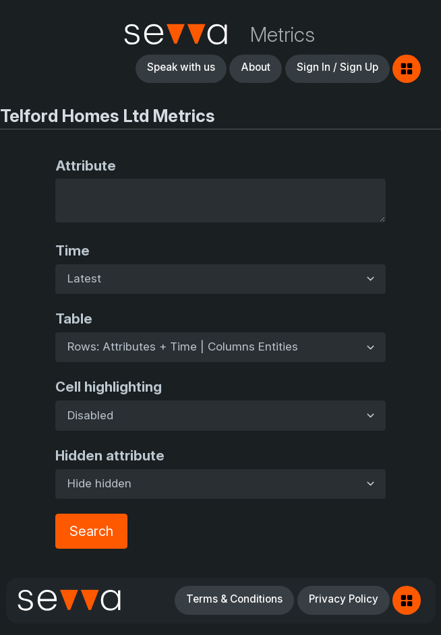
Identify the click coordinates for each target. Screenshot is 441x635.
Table (73, 318)
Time (72, 250)
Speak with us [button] (181, 67)
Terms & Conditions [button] (234, 599)
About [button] (255, 67)
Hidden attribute (110, 455)
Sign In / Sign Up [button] (337, 67)
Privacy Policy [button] (343, 599)
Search (91, 531)
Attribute (85, 165)
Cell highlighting (108, 386)
